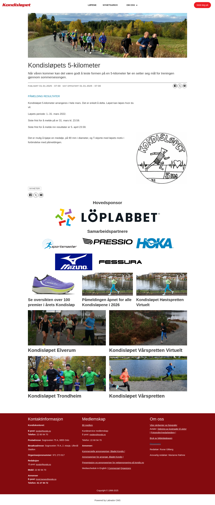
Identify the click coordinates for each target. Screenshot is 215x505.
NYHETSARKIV (110, 5)
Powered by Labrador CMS (107, 500)
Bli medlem (87, 425)
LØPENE (92, 5)
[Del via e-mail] (184, 86)
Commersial (114, 468)
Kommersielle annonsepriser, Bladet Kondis (103, 451)
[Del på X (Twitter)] (180, 86)
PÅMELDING (35, 96)
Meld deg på (202, 5)
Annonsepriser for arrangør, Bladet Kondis (102, 457)
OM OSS (130, 5)
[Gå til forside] (16, 5)
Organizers (125, 468)
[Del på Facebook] (175, 86)
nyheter (35, 188)
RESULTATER (52, 96)
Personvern (155, 444)
